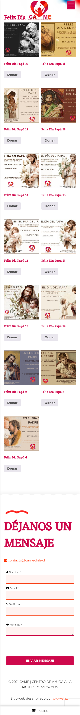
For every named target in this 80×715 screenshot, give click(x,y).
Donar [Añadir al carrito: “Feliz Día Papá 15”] (50, 206)
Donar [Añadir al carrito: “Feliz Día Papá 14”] (12, 206)
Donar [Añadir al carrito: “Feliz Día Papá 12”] (12, 140)
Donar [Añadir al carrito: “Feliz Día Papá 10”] (12, 75)
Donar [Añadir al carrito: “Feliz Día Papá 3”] (50, 403)
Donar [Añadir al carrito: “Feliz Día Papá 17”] (50, 272)
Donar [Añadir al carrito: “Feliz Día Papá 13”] (50, 140)
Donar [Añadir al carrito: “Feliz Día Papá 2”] (12, 403)
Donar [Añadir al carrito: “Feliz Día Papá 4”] (12, 468)
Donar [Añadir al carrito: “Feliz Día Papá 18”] (12, 337)
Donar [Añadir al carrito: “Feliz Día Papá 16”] (12, 272)
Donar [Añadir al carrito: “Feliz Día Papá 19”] (50, 337)
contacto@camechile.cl (24, 560)
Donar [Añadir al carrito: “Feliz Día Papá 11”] (50, 75)
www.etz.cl (61, 698)
